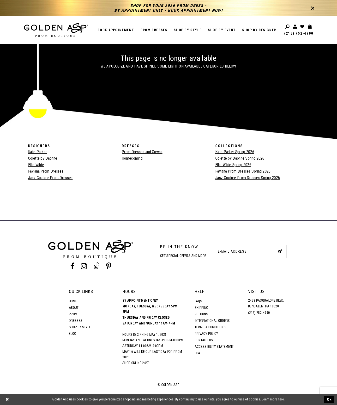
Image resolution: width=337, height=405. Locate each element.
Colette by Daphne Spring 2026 (240, 158)
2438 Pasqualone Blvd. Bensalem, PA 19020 (266, 303)
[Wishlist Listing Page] (302, 26)
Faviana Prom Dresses (45, 171)
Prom (73, 314)
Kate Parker (37, 152)
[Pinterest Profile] (108, 266)
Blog (72, 334)
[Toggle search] (287, 26)
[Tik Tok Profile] (96, 266)
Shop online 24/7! (136, 363)
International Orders (212, 321)
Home (73, 301)
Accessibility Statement (214, 347)
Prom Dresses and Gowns (142, 152)
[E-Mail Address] (251, 251)
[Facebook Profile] (72, 266)
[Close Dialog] (7, 399)
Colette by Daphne (42, 158)
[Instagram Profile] (84, 266)
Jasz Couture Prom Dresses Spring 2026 (247, 177)
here (281, 399)
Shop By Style (80, 327)
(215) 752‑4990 (298, 33)
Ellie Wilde (36, 164)
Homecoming (132, 158)
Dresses (75, 321)
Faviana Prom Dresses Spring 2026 (243, 171)
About (74, 308)
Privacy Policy (206, 334)
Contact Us (204, 340)
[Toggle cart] (310, 26)
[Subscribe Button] (280, 251)
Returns (201, 314)
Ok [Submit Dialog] (329, 399)
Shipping (201, 308)
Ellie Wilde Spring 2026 (233, 164)
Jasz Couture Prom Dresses (50, 177)
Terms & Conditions (210, 327)
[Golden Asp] (56, 30)
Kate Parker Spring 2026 (234, 152)
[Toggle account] (295, 26)
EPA (197, 353)
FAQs (198, 301)
